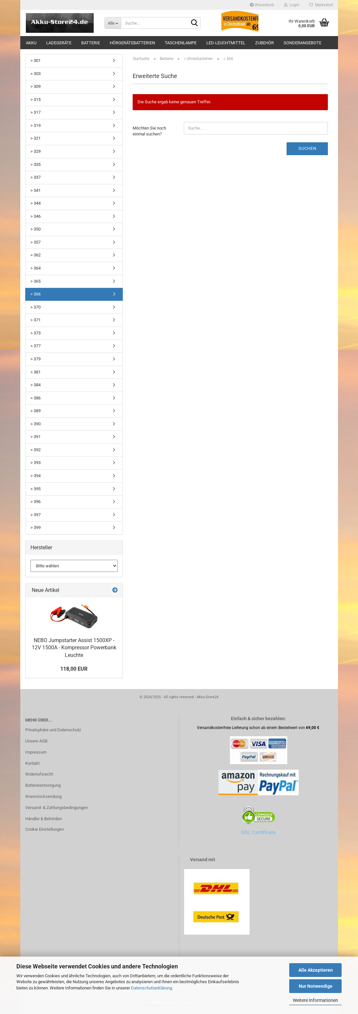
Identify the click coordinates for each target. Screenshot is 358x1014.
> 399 (35, 527)
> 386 (35, 397)
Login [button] (291, 5)
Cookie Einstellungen (44, 829)
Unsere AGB (36, 741)
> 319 (35, 125)
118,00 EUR (73, 669)
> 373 (35, 333)
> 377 (35, 345)
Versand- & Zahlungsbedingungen (56, 807)
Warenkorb (262, 5)
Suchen (307, 148)
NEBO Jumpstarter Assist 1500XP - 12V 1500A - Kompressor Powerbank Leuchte (74, 648)
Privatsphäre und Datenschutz (53, 729)
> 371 (35, 319)
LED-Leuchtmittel (225, 42)
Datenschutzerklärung (151, 987)
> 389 (35, 410)
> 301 (35, 60)
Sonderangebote (302, 42)
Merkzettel (321, 5)
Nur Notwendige (315, 986)
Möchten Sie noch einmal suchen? (149, 131)
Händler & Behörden (43, 818)
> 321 (35, 138)
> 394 (35, 475)
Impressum (36, 752)
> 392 (35, 449)
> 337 (35, 177)
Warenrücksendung (43, 796)
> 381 (35, 372)
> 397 (35, 514)
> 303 (35, 73)
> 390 (35, 423)
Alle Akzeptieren (315, 970)
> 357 (35, 242)
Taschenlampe (181, 42)
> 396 (35, 501)
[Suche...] (112, 23)
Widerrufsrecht (39, 774)
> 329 (35, 151)
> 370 (35, 307)
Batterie (90, 42)
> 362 (35, 255)
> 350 (35, 229)
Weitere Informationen (315, 1000)
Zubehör (264, 42)
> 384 (35, 384)
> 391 (35, 436)
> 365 (35, 281)
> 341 (35, 190)
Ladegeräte (58, 42)
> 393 (35, 462)
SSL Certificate (258, 832)
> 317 (35, 112)
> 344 (35, 203)
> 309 (35, 86)
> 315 (35, 99)
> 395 (35, 488)
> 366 (35, 294)
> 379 (35, 358)
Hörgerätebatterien (132, 42)
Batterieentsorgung (43, 785)
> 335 (35, 164)
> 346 (35, 216)
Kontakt (32, 763)
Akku (31, 42)
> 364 (35, 268)
